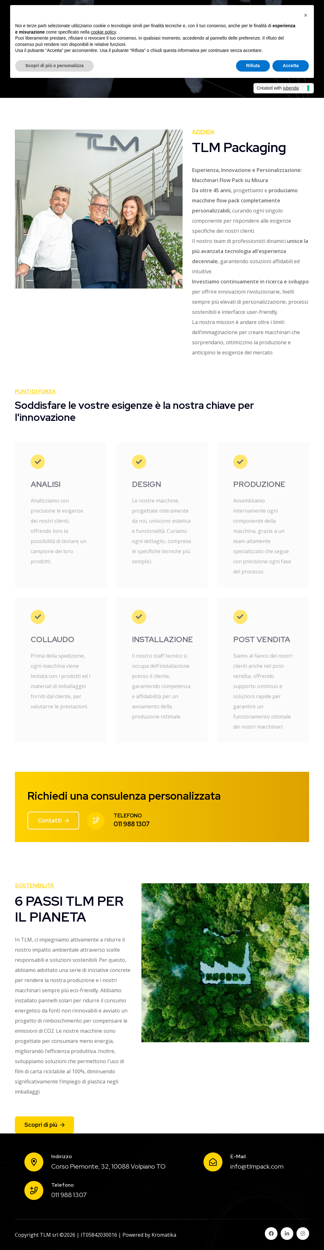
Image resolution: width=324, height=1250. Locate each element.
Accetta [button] (291, 65)
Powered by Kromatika (149, 1234)
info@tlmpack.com (257, 1166)
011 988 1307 (132, 824)
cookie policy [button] (103, 32)
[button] (306, 15)
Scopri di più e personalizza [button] (54, 65)
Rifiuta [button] (253, 65)
